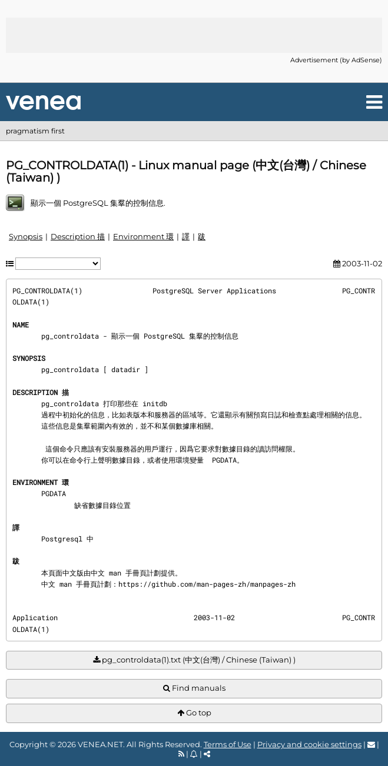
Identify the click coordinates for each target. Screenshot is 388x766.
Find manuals (194, 688)
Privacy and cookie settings (309, 744)
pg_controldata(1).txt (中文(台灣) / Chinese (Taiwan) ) (194, 660)
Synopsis (25, 236)
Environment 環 (143, 236)
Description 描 (78, 236)
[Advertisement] (194, 35)
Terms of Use (227, 744)
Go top (194, 713)
